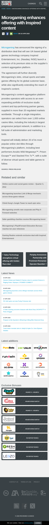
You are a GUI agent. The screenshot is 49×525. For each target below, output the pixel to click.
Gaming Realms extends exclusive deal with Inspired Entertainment (24, 236)
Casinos (32, 4)
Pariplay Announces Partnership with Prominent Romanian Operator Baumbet (38, 259)
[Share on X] (3, 33)
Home (3, 8)
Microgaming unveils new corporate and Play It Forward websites (21, 211)
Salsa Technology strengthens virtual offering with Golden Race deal (11, 259)
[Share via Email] (11, 33)
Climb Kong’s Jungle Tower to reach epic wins (21, 203)
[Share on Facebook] (7, 33)
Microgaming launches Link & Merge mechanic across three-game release (21, 195)
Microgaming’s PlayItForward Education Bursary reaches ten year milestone (22, 227)
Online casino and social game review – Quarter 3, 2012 (23, 185)
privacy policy (28, 523)
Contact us (13, 482)
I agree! (38, 523)
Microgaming (8, 47)
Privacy (37, 482)
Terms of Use (26, 482)
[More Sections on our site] (45, 4)
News (9, 8)
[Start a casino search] (41, 4)
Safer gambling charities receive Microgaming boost (23, 219)
